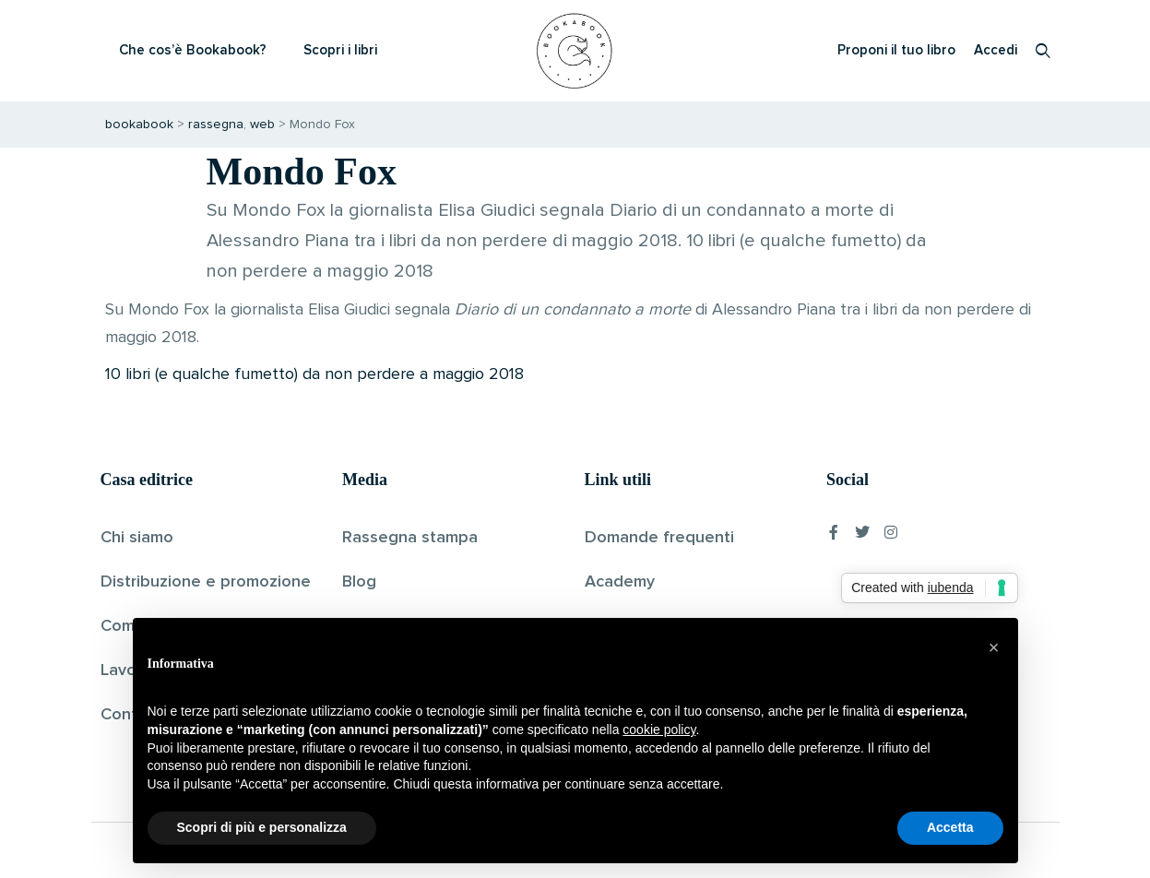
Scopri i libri (340, 50)
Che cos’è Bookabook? (193, 50)
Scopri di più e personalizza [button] (262, 827)
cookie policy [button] (658, 729)
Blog (359, 582)
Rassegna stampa (410, 537)
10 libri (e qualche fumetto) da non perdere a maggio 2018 (314, 374)
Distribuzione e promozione (206, 582)
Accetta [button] (950, 827)
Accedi (995, 50)
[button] (994, 647)
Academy (620, 582)
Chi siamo (137, 537)
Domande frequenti (659, 537)
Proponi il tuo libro (896, 50)
